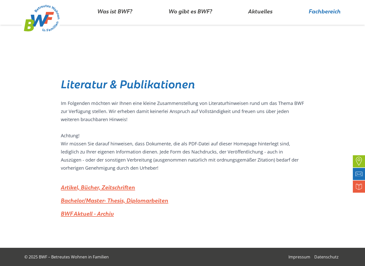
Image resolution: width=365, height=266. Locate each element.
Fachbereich (325, 26)
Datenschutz (326, 257)
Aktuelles (260, 26)
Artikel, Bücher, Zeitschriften (98, 186)
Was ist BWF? (114, 26)
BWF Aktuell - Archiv (87, 212)
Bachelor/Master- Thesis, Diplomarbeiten (114, 199)
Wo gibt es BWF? (190, 26)
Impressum (299, 257)
